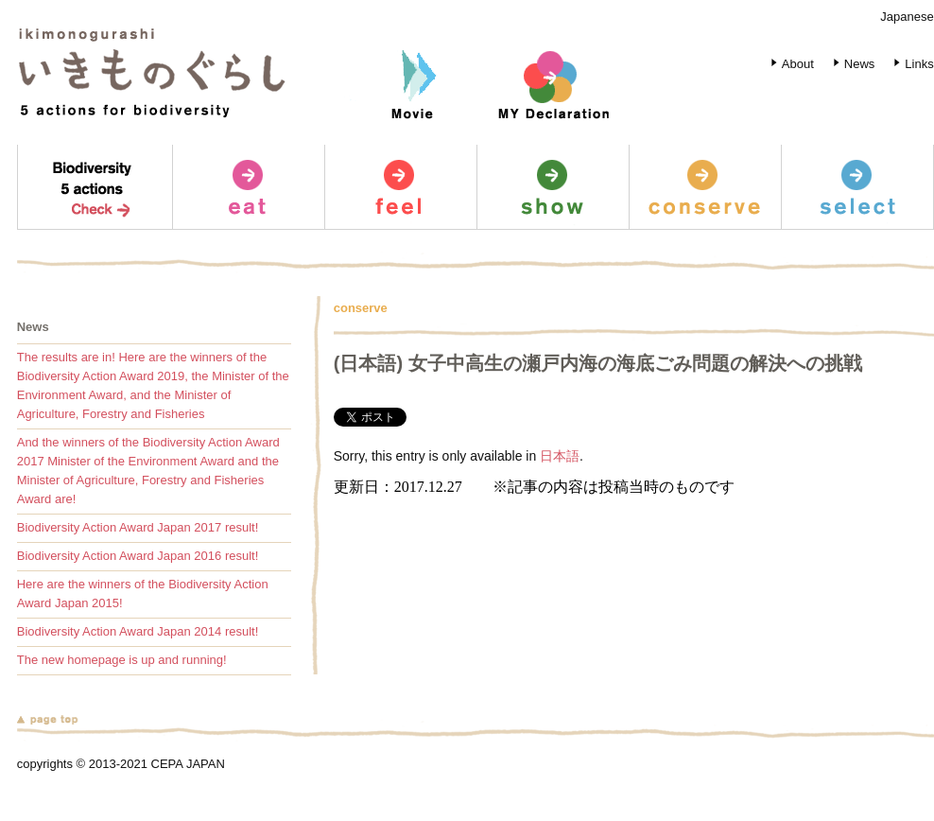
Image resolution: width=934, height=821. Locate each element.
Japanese (906, 16)
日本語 (559, 455)
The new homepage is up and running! (122, 660)
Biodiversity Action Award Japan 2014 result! (138, 631)
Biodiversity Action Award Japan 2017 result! (138, 527)
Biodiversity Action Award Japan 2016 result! (138, 556)
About (789, 64)
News (850, 64)
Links (910, 64)
